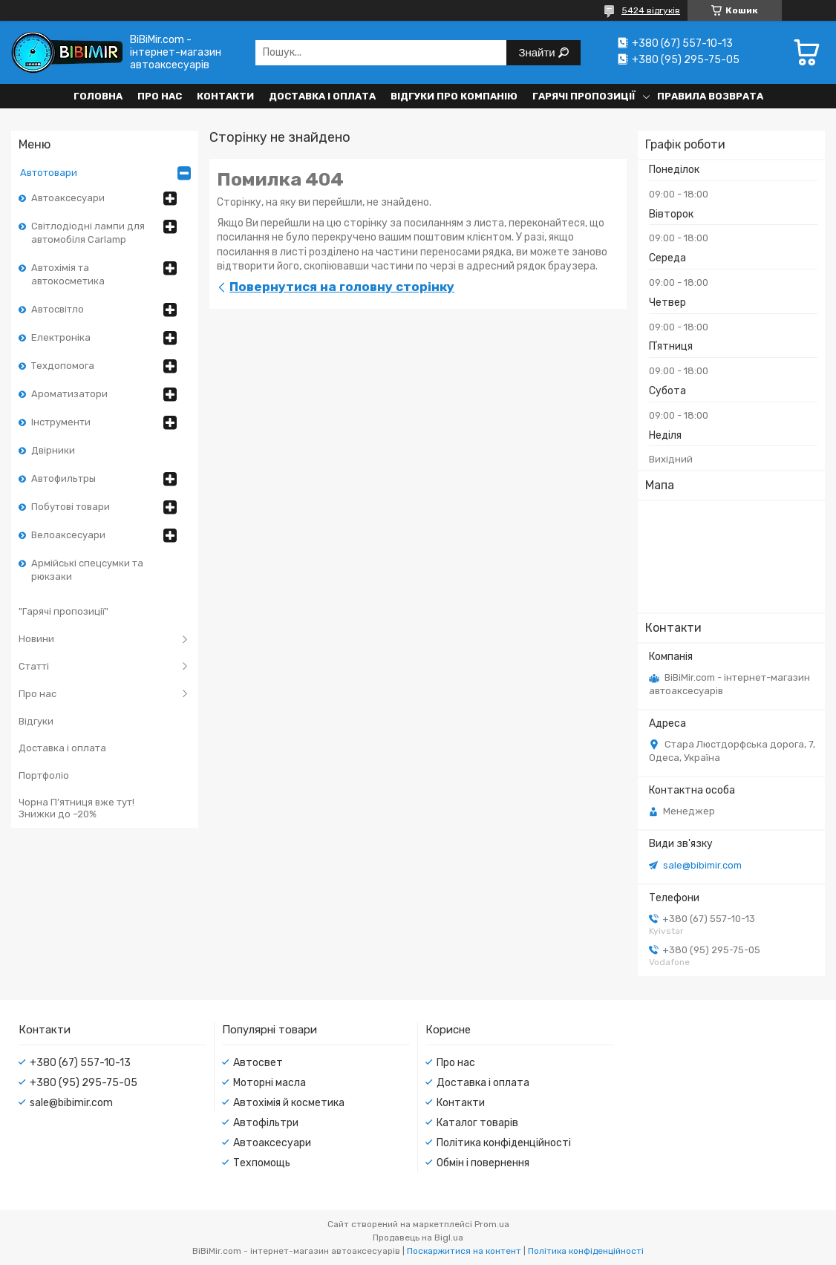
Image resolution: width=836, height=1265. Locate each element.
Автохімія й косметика (288, 1102)
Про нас (159, 96)
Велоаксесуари (68, 534)
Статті (34, 666)
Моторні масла (269, 1082)
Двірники (53, 450)
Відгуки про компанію (454, 96)
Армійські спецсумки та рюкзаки (87, 570)
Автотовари (48, 172)
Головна (98, 96)
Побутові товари (70, 506)
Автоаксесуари (68, 197)
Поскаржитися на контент (464, 1251)
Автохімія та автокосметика (68, 274)
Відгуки (36, 721)
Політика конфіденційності (504, 1143)
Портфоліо (44, 775)
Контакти (225, 96)
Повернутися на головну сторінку (341, 286)
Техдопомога (62, 365)
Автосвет (258, 1062)
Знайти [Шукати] (538, 52)
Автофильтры (63, 478)
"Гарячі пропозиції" (63, 611)
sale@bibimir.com (702, 865)
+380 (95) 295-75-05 (83, 1082)
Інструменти (61, 422)
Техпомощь (261, 1163)
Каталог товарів (477, 1123)
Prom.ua (491, 1224)
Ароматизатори (69, 393)
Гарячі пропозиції (584, 96)
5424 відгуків (650, 10)
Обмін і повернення (483, 1163)
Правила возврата (710, 96)
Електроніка (61, 337)
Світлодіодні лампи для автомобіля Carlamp (88, 232)
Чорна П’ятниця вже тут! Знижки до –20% (76, 808)
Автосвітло (57, 309)
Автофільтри (265, 1123)
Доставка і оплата (322, 96)
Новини (36, 638)
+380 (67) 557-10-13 (80, 1062)
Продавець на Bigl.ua (418, 1237)
